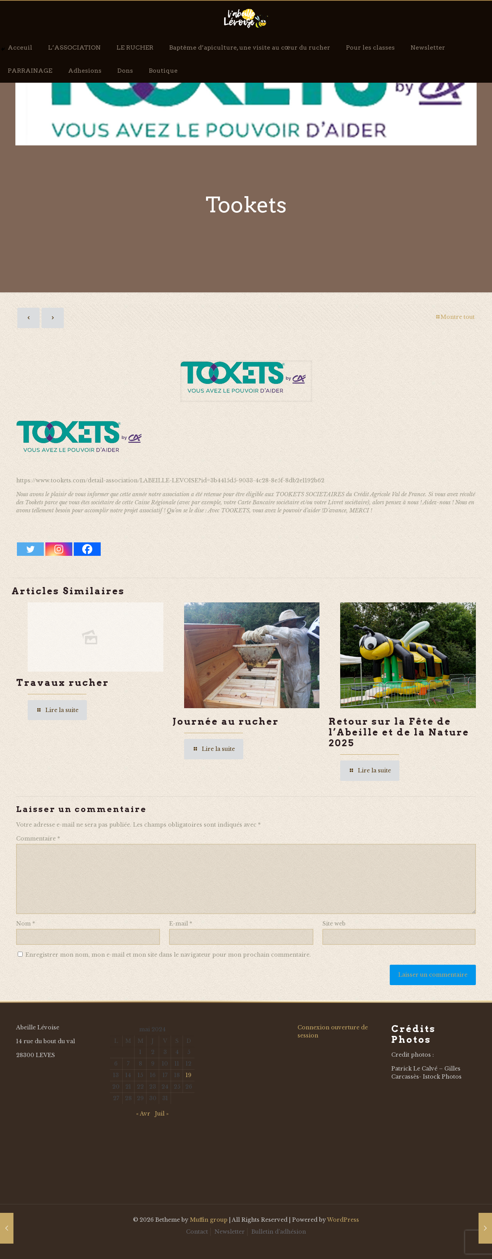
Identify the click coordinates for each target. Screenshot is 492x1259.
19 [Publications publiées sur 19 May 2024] (188, 1075)
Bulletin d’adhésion (278, 1231)
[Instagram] (58, 549)
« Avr (143, 1113)
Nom (25, 923)
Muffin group (209, 1219)
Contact (197, 1231)
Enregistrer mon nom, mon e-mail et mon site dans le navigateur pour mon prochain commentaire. (168, 954)
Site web (334, 923)
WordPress (343, 1219)
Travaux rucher (62, 682)
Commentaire (38, 838)
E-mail (180, 923)
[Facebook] (87, 549)
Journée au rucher (226, 721)
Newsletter (229, 1231)
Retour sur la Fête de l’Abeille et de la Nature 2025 (399, 732)
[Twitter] (30, 549)
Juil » (162, 1113)
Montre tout (455, 316)
